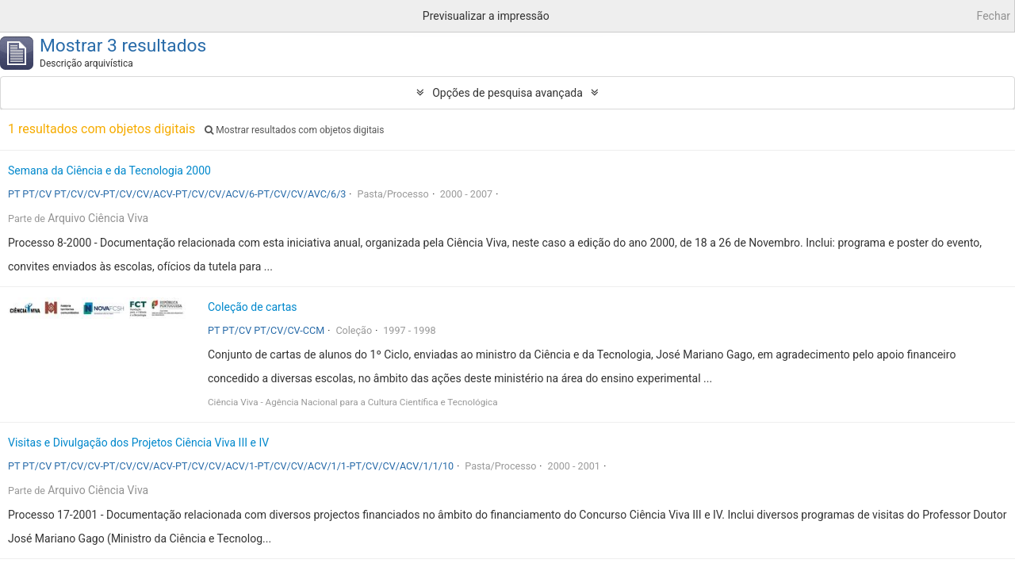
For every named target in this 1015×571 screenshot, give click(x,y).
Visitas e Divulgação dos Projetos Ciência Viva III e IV (138, 442)
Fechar (993, 16)
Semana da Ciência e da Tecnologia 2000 (109, 170)
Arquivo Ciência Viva (98, 218)
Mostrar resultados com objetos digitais (294, 130)
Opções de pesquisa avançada (507, 92)
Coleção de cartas (252, 307)
